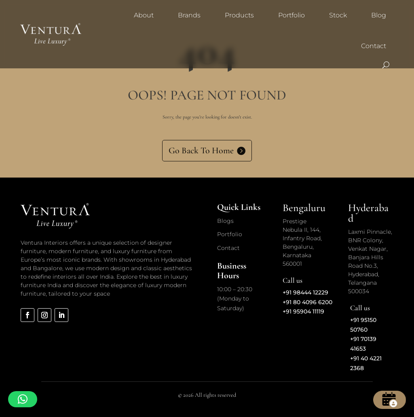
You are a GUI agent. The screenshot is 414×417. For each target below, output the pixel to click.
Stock (338, 15)
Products (239, 15)
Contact (373, 46)
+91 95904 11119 (303, 311)
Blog (378, 15)
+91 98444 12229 (305, 292)
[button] (22, 399)
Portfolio (291, 15)
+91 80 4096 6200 (307, 302)
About (144, 15)
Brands (189, 15)
